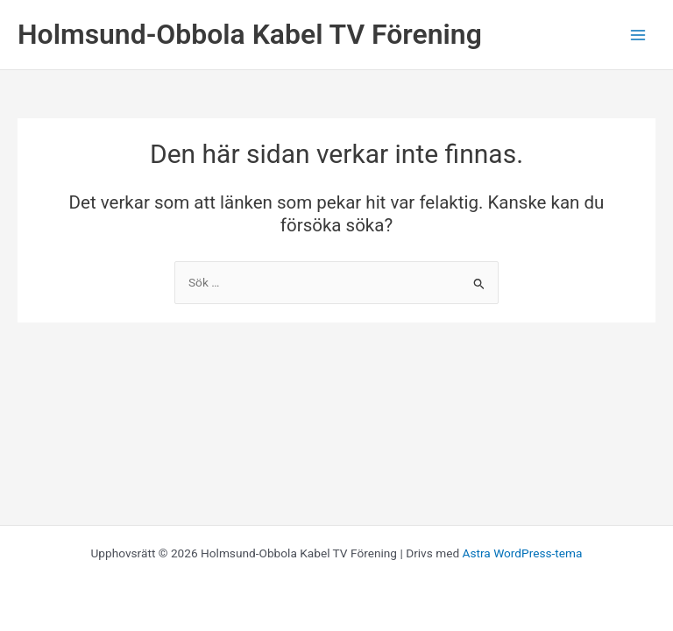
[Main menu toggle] (638, 35)
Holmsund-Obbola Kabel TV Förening (250, 34)
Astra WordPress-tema (523, 553)
